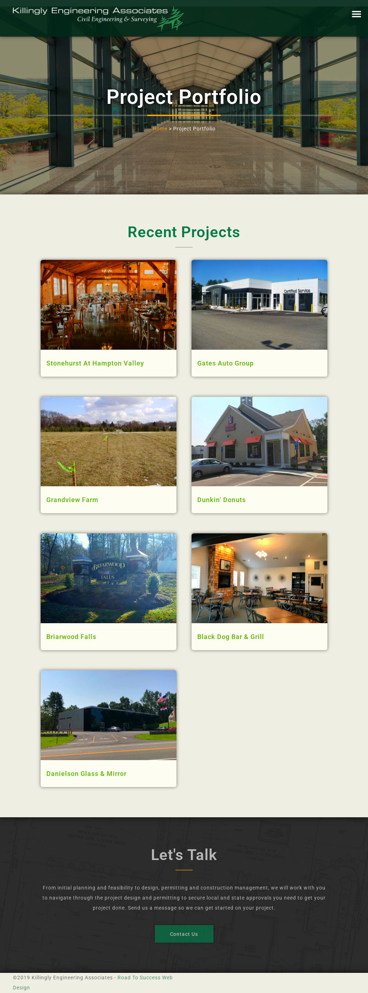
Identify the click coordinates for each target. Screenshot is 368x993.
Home (160, 129)
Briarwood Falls (71, 636)
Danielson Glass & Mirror (86, 773)
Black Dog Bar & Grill (230, 636)
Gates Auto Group (225, 363)
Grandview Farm (72, 500)
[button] (356, 13)
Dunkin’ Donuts (221, 500)
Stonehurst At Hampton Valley (95, 363)
